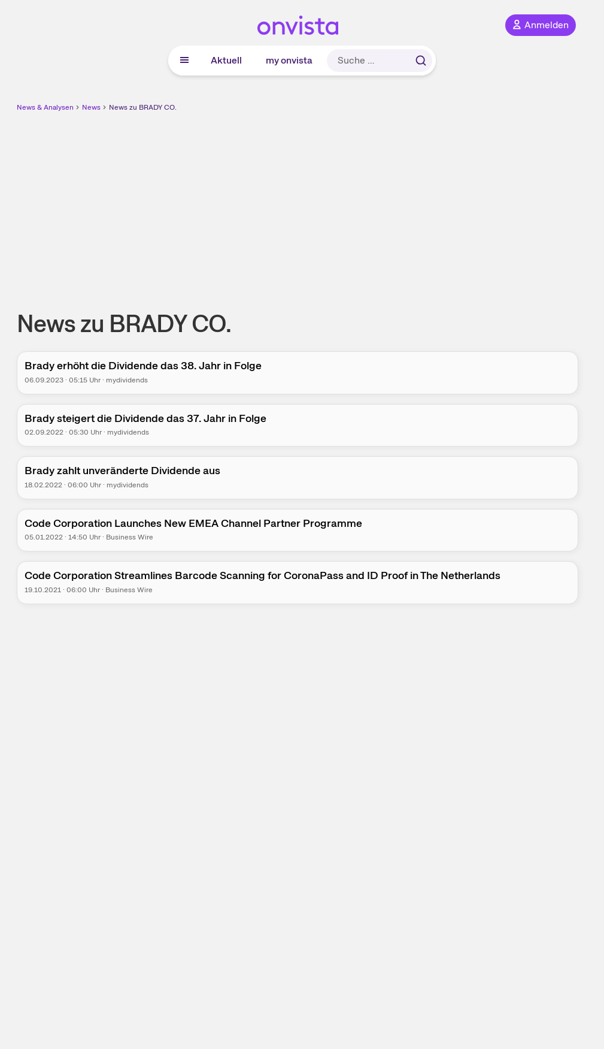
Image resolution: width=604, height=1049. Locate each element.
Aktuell (226, 60)
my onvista (289, 60)
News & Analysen (45, 107)
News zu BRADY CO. (143, 107)
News (91, 107)
